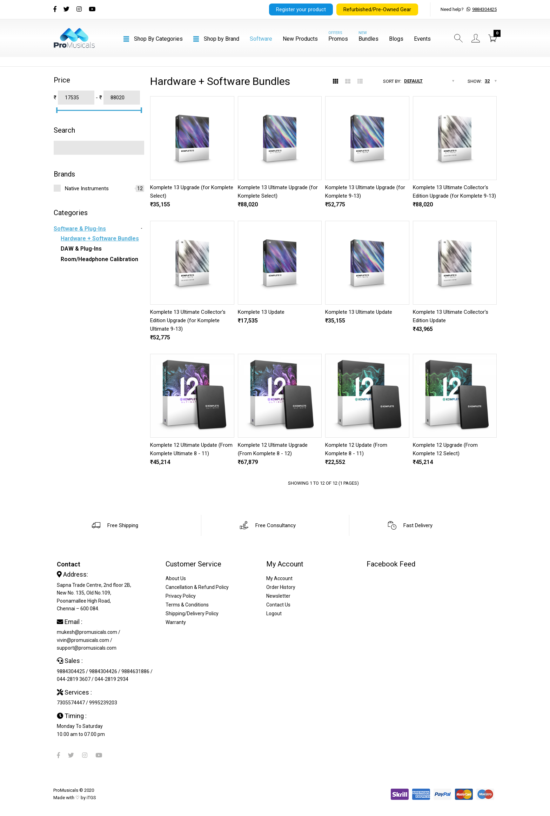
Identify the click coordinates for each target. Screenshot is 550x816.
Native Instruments (87, 188)
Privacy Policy (181, 596)
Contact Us (278, 605)
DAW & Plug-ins (81, 248)
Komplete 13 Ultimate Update (358, 312)
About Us (176, 578)
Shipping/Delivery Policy (192, 613)
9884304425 (484, 9)
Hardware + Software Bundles (100, 238)
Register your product (301, 9)
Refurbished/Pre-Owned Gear (377, 9)
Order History (280, 587)
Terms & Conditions (187, 605)
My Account (279, 578)
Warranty (176, 622)
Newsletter (278, 596)
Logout (274, 613)
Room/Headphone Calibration (99, 259)
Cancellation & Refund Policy (197, 587)
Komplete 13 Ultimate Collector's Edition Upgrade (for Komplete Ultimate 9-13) (188, 320)
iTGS (91, 797)
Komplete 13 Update (261, 312)
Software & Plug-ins (80, 228)
